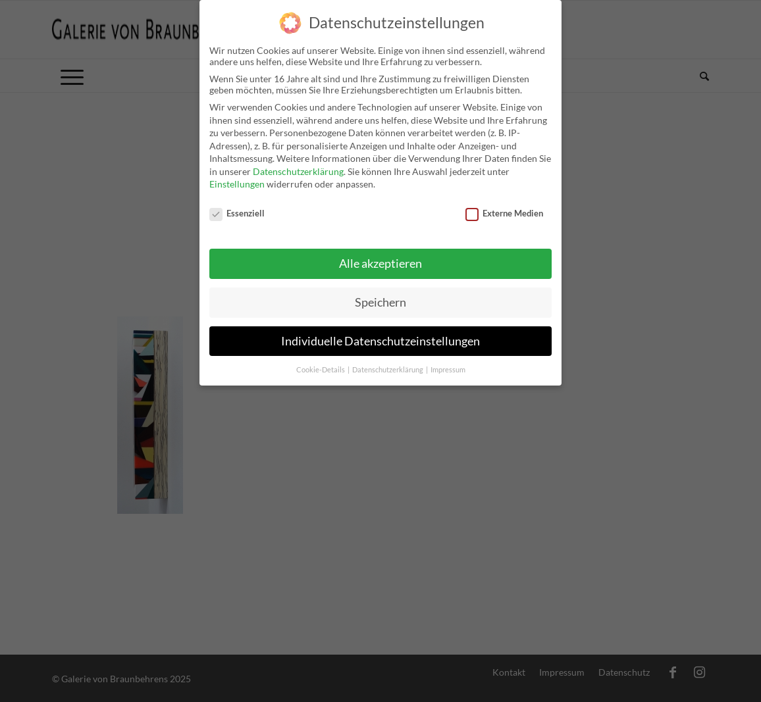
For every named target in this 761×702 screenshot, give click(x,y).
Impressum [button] (448, 363)
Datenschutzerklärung (298, 164)
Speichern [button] (380, 296)
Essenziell (237, 207)
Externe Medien (504, 207)
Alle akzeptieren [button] (380, 257)
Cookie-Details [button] (321, 363)
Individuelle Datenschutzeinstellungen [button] (380, 334)
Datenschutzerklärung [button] (388, 363)
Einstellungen (237, 178)
